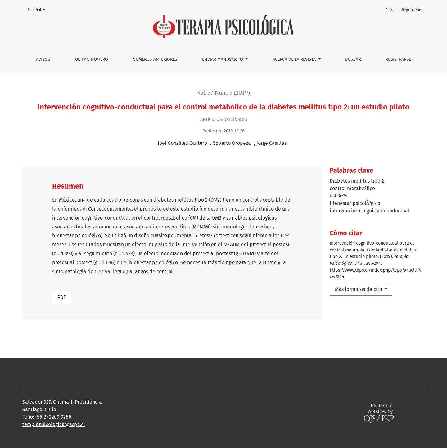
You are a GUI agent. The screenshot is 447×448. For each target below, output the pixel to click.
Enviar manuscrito (223, 59)
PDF (61, 297)
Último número (91, 59)
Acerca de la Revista (295, 59)
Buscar (353, 59)
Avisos (43, 59)
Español (38, 9)
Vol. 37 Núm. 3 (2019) (223, 92)
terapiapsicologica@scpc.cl (53, 424)
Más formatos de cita (359, 289)
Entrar (391, 10)
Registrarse (398, 59)
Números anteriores (155, 59)
